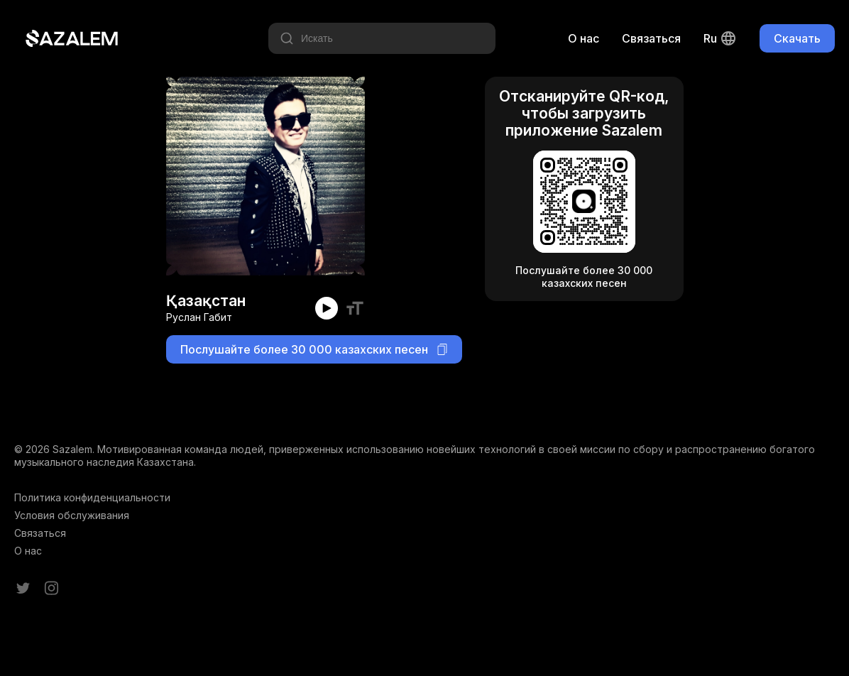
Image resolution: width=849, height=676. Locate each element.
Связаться (651, 38)
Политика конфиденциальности (92, 497)
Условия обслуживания (71, 515)
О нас (583, 38)
